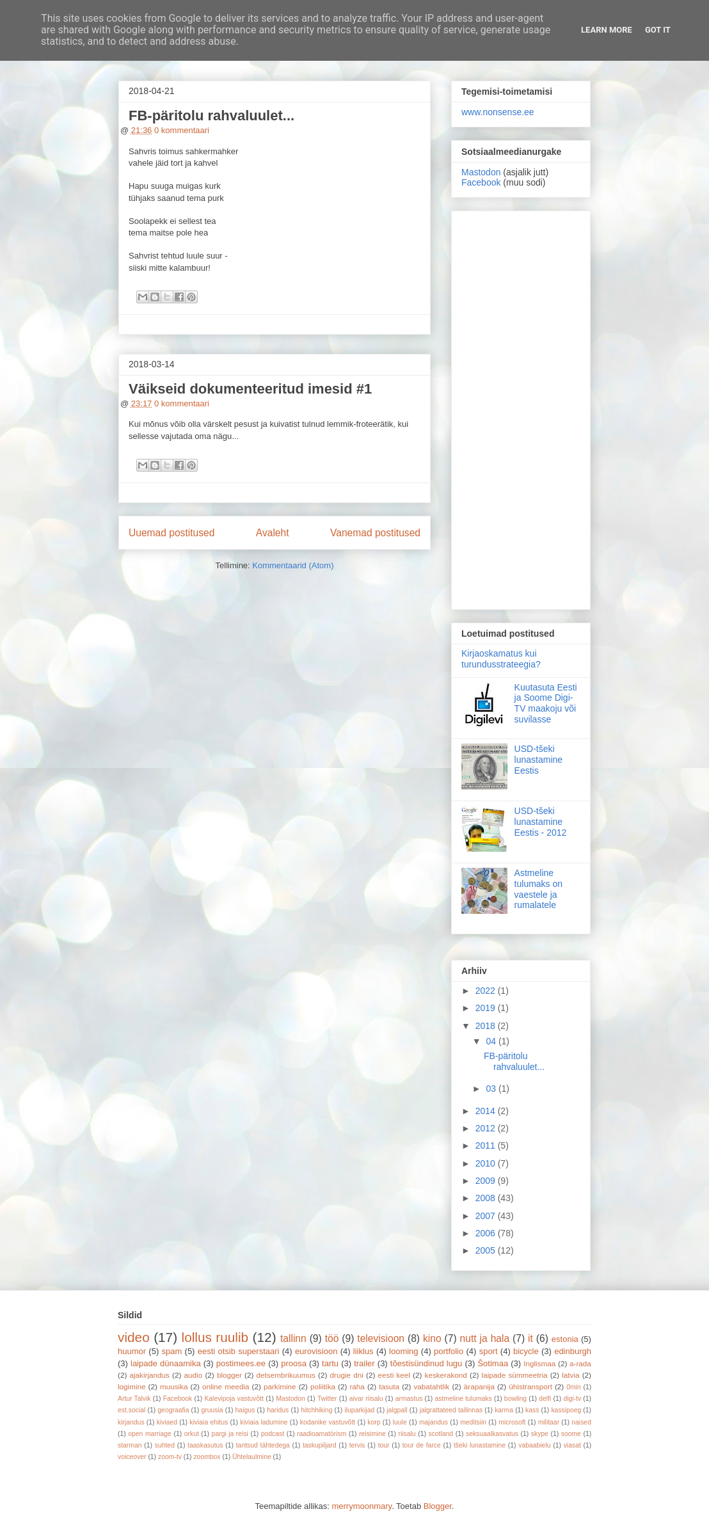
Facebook (480, 182)
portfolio (448, 1351)
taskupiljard (320, 1445)
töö (332, 1338)
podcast (272, 1433)
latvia (570, 1375)
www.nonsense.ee (497, 112)
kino (432, 1338)
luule (400, 1422)
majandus (433, 1422)
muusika (174, 1386)
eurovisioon (316, 1351)
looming (403, 1351)
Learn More (606, 30)
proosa (294, 1363)
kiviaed (167, 1422)
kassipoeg (566, 1410)
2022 (486, 990)
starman (130, 1445)
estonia (565, 1339)
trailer (364, 1363)
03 (492, 1088)
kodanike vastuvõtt (327, 1422)
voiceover (132, 1456)
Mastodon (480, 172)
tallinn (293, 1338)
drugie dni (346, 1375)
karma (504, 1410)
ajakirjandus (150, 1375)
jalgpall (396, 1410)
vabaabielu (534, 1445)
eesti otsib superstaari (239, 1351)
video (134, 1337)
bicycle (526, 1351)
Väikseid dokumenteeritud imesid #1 (250, 389)
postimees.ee (241, 1363)
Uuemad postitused (171, 532)
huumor (132, 1351)
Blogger (438, 1506)
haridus (278, 1410)
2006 (486, 1233)
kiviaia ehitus (208, 1422)
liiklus (363, 1351)
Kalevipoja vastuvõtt (234, 1398)
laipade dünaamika (166, 1363)
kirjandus (131, 1422)
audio (193, 1375)
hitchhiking (316, 1410)
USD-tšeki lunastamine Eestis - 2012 (540, 822)
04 (492, 1041)
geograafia (173, 1410)
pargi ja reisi (230, 1433)
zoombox (206, 1456)
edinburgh (572, 1351)
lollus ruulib (215, 1337)
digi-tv (572, 1398)
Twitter (327, 1398)
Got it (658, 30)
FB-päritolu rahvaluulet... (211, 116)
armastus (409, 1398)
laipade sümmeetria (515, 1375)
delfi (545, 1398)
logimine (132, 1386)
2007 (486, 1216)
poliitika (322, 1386)
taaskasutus (205, 1445)
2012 (486, 1128)
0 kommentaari (181, 130)
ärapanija (479, 1386)
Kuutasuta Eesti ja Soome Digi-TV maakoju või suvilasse (545, 703)
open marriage (149, 1433)
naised (581, 1422)
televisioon (380, 1338)
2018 (486, 1026)
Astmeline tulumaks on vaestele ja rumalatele (538, 889)
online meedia (226, 1386)
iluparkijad (359, 1410)
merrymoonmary (361, 1506)
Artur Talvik (134, 1398)
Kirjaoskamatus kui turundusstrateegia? (501, 658)
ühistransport (530, 1386)
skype (539, 1433)
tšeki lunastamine (480, 1445)
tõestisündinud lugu (426, 1363)
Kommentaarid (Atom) (292, 565)
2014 (486, 1111)
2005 (486, 1250)
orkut (191, 1433)
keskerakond (446, 1375)
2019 (486, 1008)
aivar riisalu (366, 1398)
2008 (486, 1198)
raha (356, 1386)
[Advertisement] (520, 408)
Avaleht (272, 532)
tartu (330, 1363)
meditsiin (473, 1422)
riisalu (407, 1433)
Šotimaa (492, 1363)
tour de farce (421, 1445)
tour (384, 1445)
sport (488, 1351)
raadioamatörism (321, 1433)
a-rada (580, 1363)
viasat (572, 1445)
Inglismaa (539, 1363)
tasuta (389, 1386)
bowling (515, 1398)
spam (172, 1351)
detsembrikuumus (286, 1375)
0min (573, 1387)
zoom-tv (170, 1456)
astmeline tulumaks (463, 1398)
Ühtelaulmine (251, 1456)
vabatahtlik (432, 1386)
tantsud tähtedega (263, 1445)
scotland (440, 1433)
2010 (486, 1163)
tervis (357, 1445)
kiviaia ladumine (263, 1422)
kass (532, 1410)
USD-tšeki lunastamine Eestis (538, 760)
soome (571, 1433)
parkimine (280, 1386)
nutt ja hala (485, 1338)
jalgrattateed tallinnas (451, 1410)
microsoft (511, 1422)
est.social (131, 1410)
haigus (245, 1410)
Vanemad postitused (375, 532)
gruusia (212, 1410)
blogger (229, 1375)
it (530, 1338)
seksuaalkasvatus (492, 1433)
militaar (549, 1422)
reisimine (372, 1433)
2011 (486, 1145)
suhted (165, 1445)
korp (373, 1422)
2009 (486, 1181)
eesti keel (394, 1375)
